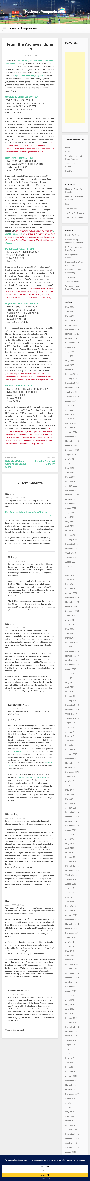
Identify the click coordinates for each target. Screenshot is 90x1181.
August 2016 (70, 830)
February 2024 (71, 428)
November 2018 (72, 709)
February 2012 (71, 1072)
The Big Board (71, 208)
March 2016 (70, 852)
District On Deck (72, 235)
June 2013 (69, 1000)
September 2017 (72, 772)
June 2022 (69, 517)
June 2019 (69, 678)
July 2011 (69, 1103)
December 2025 (72, 329)
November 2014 (72, 924)
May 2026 (69, 307)
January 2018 (71, 754)
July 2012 (69, 1049)
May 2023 (69, 468)
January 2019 (71, 700)
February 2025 (71, 374)
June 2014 (69, 946)
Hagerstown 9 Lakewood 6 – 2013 (21, 303)
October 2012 (71, 1036)
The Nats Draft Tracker (75, 213)
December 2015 (72, 866)
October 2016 (71, 821)
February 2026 (71, 320)
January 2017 (71, 808)
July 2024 (69, 405)
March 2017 (70, 799)
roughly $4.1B (19, 751)
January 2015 (71, 915)
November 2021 (72, 548)
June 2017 (69, 785)
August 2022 (70, 508)
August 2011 (70, 1098)
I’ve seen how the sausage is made (32, 777)
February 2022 (71, 535)
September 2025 (72, 343)
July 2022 (69, 513)
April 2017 (69, 794)
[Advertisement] (75, 87)
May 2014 (69, 951)
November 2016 (72, 817)
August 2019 (70, 669)
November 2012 (72, 1031)
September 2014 (72, 933)
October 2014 (71, 928)
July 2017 (69, 781)
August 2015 (70, 884)
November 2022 (72, 495)
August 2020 (70, 615)
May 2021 (69, 575)
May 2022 (69, 522)
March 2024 (70, 423)
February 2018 (71, 750)
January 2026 (71, 325)
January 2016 (71, 861)
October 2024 (71, 392)
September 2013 (72, 987)
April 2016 (69, 848)
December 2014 (72, 920)
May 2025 (69, 361)
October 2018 (71, 714)
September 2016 (72, 826)
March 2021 (70, 584)
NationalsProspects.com (45, 12)
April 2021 (69, 580)
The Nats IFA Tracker (74, 217)
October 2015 (71, 875)
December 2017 (72, 758)
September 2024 (72, 396)
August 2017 (70, 776)
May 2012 (69, 1058)
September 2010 (72, 1148)
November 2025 (72, 334)
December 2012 (72, 1027)
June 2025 (69, 356)
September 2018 (72, 718)
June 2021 (69, 571)
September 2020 (72, 611)
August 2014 (70, 937)
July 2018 (69, 727)
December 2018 (72, 705)
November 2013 (72, 978)
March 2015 (70, 906)
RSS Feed (69, 204)
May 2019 (69, 682)
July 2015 (69, 888)
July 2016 (69, 834)
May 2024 (69, 414)
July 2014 (69, 942)
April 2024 (69, 419)
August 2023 (70, 454)
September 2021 (72, 557)
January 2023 (71, 486)
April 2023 (69, 472)
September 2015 (72, 879)
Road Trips (69, 171)
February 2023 (71, 481)
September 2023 (72, 450)
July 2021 (69, 566)
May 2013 (69, 1004)
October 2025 (71, 338)
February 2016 (71, 857)
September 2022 (72, 504)
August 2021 (70, 562)
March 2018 (70, 745)
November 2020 (72, 602)
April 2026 (69, 311)
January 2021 (71, 593)
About (67, 147)
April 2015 (69, 902)
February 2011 (71, 1125)
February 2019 (71, 696)
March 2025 (70, 370)
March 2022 (70, 530)
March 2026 (70, 316)
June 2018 (69, 732)
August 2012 (70, 1045)
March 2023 (70, 477)
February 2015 (71, 910)
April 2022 (69, 526)
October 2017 (71, 767)
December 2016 (72, 812)
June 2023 (69, 463)
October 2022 (71, 499)
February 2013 (71, 1018)
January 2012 (71, 1076)
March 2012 (70, 1067)
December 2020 (72, 598)
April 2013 (69, 1009)
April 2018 (69, 741)
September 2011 (72, 1094)
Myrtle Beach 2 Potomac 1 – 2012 (19, 249)
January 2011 (71, 1130)
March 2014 (70, 960)
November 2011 (72, 1085)
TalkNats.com (71, 277)
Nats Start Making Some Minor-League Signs (15, 464)
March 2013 (70, 1013)
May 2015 (69, 897)
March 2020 (70, 638)
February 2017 (71, 803)
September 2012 (72, 1040)
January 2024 (71, 432)
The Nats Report (72, 282)
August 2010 (70, 1152)
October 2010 (71, 1143)
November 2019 (72, 656)
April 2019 (69, 687)
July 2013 (69, 996)
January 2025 (71, 378)
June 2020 (69, 624)
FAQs (67, 151)
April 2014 (69, 955)
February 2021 (71, 589)
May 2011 (69, 1112)
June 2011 (69, 1107)
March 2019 (70, 691)
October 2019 (71, 660)
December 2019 (72, 651)
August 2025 (70, 347)
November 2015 (72, 870)
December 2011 (72, 1080)
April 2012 (69, 1063)
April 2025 (69, 365)
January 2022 (71, 539)
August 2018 (70, 723)
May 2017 (69, 790)
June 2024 (69, 410)
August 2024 (70, 401)
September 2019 (72, 665)
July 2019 (69, 674)
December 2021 (72, 544)
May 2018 (69, 736)
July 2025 (69, 352)
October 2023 (71, 446)
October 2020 (71, 606)
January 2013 (71, 1022)
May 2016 (69, 844)
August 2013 (70, 991)
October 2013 (71, 982)
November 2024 (72, 387)
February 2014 (71, 964)
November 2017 (72, 763)
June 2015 (69, 893)
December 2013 (72, 973)
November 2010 (72, 1139)
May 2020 (69, 629)
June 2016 (69, 839)
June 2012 (69, 1054)
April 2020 (69, 633)
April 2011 (69, 1116)
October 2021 (71, 553)
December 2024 (72, 383)
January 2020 (71, 647)
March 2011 (70, 1121)
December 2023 (72, 437)
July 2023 (69, 459)
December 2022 (72, 490)
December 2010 (72, 1134)
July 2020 (69, 620)
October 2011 (71, 1089)
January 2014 (71, 969)
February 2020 (71, 642)
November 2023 (72, 441)
